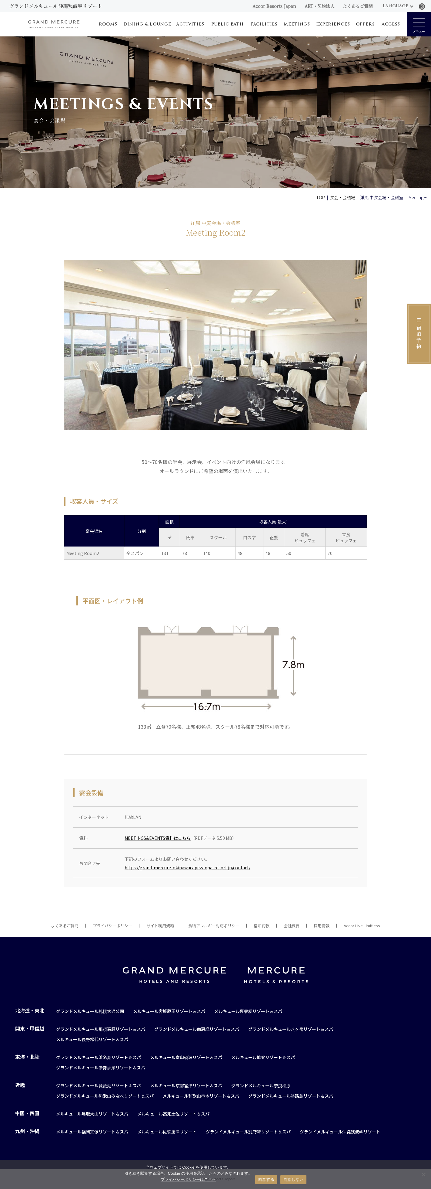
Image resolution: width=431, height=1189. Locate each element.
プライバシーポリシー (112, 925)
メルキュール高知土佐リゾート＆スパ (173, 1114)
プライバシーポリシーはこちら (188, 1179)
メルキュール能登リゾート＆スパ (263, 1057)
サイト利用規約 (160, 925)
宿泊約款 (261, 925)
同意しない (293, 1179)
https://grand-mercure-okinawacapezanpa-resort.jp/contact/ (187, 867)
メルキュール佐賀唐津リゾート (167, 1132)
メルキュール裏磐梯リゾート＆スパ (248, 1011)
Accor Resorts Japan (274, 6)
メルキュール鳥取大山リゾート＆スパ (92, 1114)
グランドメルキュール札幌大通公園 (90, 1011)
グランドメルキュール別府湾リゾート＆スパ (248, 1132)
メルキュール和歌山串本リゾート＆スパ (201, 1096)
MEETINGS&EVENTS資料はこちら (158, 838)
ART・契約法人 (319, 6)
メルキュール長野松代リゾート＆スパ (92, 1039)
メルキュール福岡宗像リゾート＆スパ (92, 1132)
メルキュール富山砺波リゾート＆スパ (186, 1057)
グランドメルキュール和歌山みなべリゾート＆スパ (105, 1096)
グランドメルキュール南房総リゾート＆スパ (196, 1029)
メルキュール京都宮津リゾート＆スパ (186, 1085)
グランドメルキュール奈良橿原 (261, 1085)
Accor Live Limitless (362, 925)
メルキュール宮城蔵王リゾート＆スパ (169, 1011)
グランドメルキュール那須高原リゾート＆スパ (100, 1029)
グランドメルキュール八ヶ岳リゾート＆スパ (290, 1029)
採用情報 (321, 925)
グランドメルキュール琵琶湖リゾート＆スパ (98, 1085)
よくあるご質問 (358, 6)
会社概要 (291, 925)
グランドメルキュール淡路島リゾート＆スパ (290, 1096)
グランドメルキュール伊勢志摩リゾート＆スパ (100, 1068)
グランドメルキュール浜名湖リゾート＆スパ (98, 1057)
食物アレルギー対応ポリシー (213, 925)
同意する (266, 1179)
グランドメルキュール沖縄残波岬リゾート (340, 1132)
